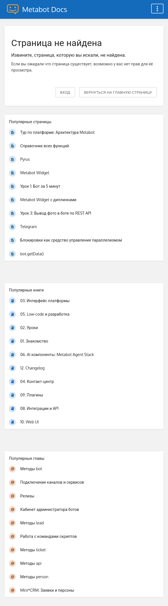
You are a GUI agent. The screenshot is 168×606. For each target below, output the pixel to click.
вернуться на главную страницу (118, 92)
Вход (65, 92)
